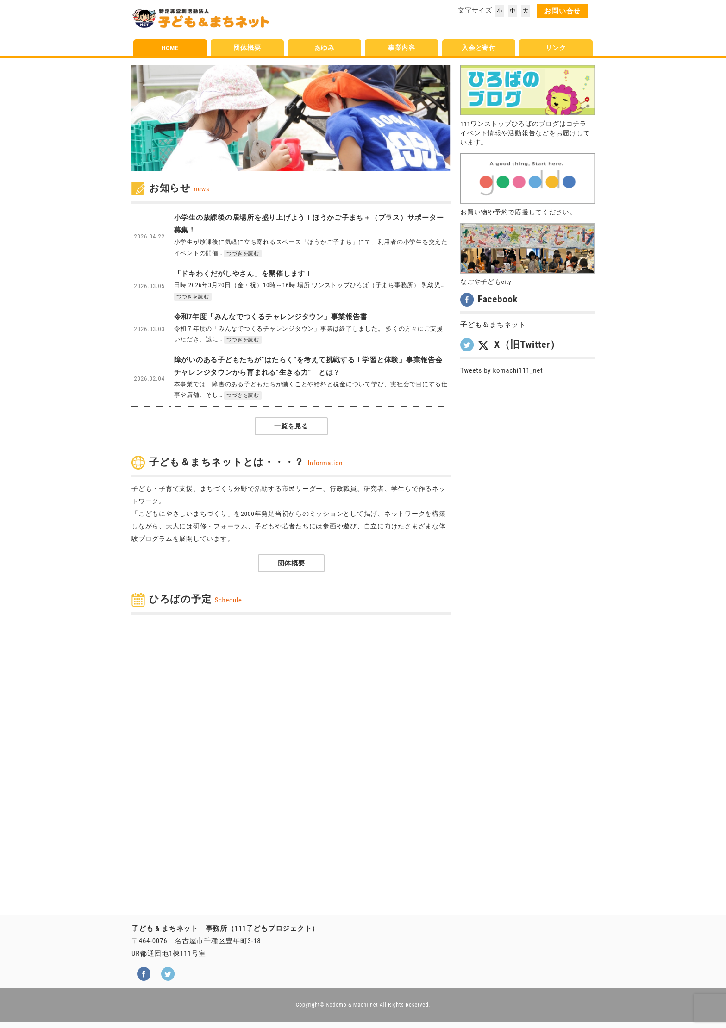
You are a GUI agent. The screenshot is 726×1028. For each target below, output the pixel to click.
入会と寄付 (479, 47)
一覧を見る (291, 426)
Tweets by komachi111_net (501, 370)
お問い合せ (562, 11)
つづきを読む (242, 254)
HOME (170, 47)
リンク (555, 47)
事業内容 (401, 47)
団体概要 (247, 47)
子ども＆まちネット (493, 324)
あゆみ (324, 47)
